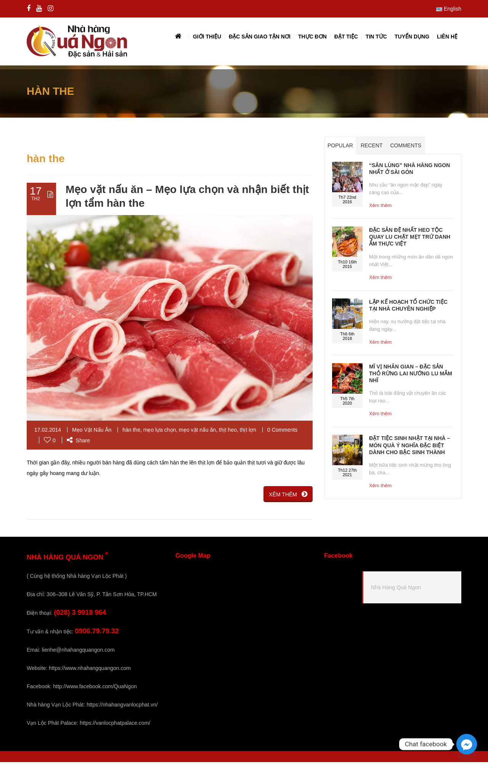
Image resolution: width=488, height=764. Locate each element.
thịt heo (228, 432)
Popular (340, 147)
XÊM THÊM (288, 496)
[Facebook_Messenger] (466, 744)
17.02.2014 (47, 432)
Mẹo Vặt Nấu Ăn (91, 432)
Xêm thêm (380, 207)
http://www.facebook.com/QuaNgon (94, 688)
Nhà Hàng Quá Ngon (396, 589)
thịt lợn (248, 432)
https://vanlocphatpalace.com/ (115, 725)
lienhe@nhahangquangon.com (78, 652)
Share (78, 442)
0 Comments (282, 432)
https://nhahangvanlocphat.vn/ (122, 706)
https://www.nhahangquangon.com (90, 670)
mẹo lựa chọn (159, 432)
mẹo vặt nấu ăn (197, 432)
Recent (372, 147)
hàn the (131, 432)
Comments (405, 147)
